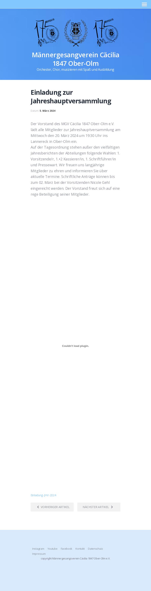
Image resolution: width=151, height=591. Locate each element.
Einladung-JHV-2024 (43, 495)
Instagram (38, 548)
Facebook (66, 548)
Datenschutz (95, 548)
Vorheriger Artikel (53, 507)
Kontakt (80, 548)
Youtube (53, 548)
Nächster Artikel (98, 507)
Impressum (39, 554)
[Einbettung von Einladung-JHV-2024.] (75, 346)
